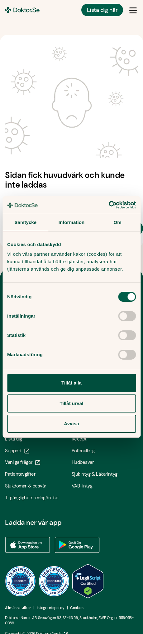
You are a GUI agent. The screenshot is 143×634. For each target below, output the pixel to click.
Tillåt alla (71, 382)
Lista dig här (102, 10)
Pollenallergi (84, 451)
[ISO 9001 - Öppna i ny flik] (20, 581)
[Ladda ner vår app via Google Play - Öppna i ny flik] (77, 545)
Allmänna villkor (18, 607)
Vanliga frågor (22, 462)
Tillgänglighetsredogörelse (31, 498)
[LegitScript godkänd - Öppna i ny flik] (87, 581)
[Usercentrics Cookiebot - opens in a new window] (108, 205)
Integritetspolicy (50, 607)
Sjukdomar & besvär (25, 486)
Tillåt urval (71, 403)
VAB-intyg (82, 486)
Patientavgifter (20, 474)
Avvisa (71, 423)
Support (17, 451)
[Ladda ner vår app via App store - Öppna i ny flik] (27, 545)
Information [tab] (72, 222)
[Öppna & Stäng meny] (133, 9)
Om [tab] (118, 222)
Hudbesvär (83, 462)
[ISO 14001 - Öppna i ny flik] (54, 581)
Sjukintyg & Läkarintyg (94, 474)
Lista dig (13, 439)
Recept (79, 439)
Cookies (76, 607)
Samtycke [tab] (25, 222)
